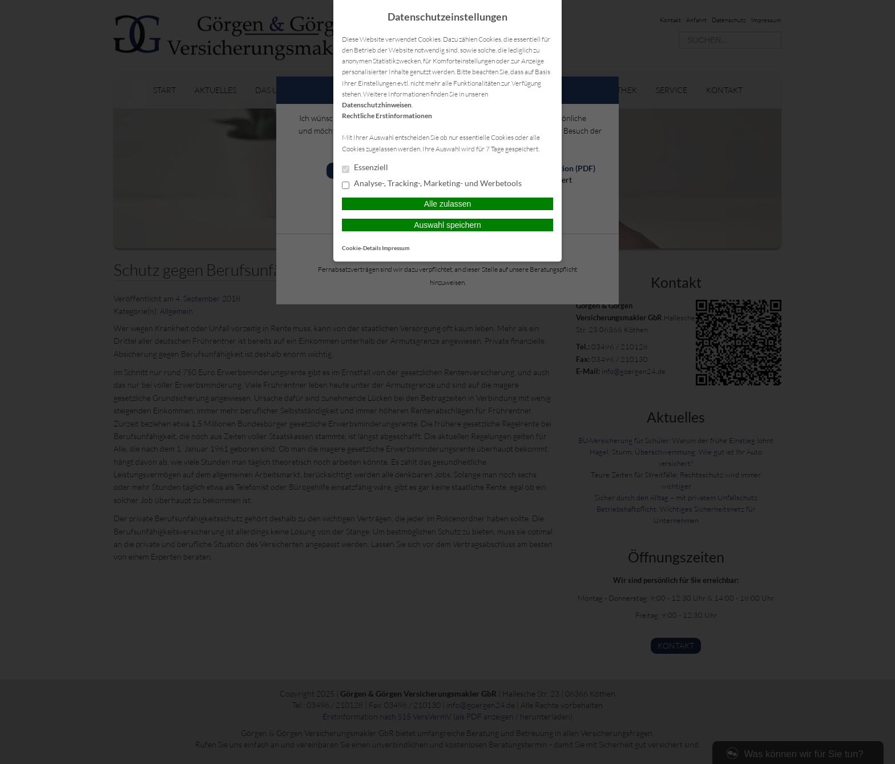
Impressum (395, 247)
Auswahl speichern (447, 225)
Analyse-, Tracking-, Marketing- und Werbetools (432, 184)
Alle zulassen (447, 203)
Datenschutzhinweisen (377, 104)
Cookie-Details (361, 247)
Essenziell (365, 168)
